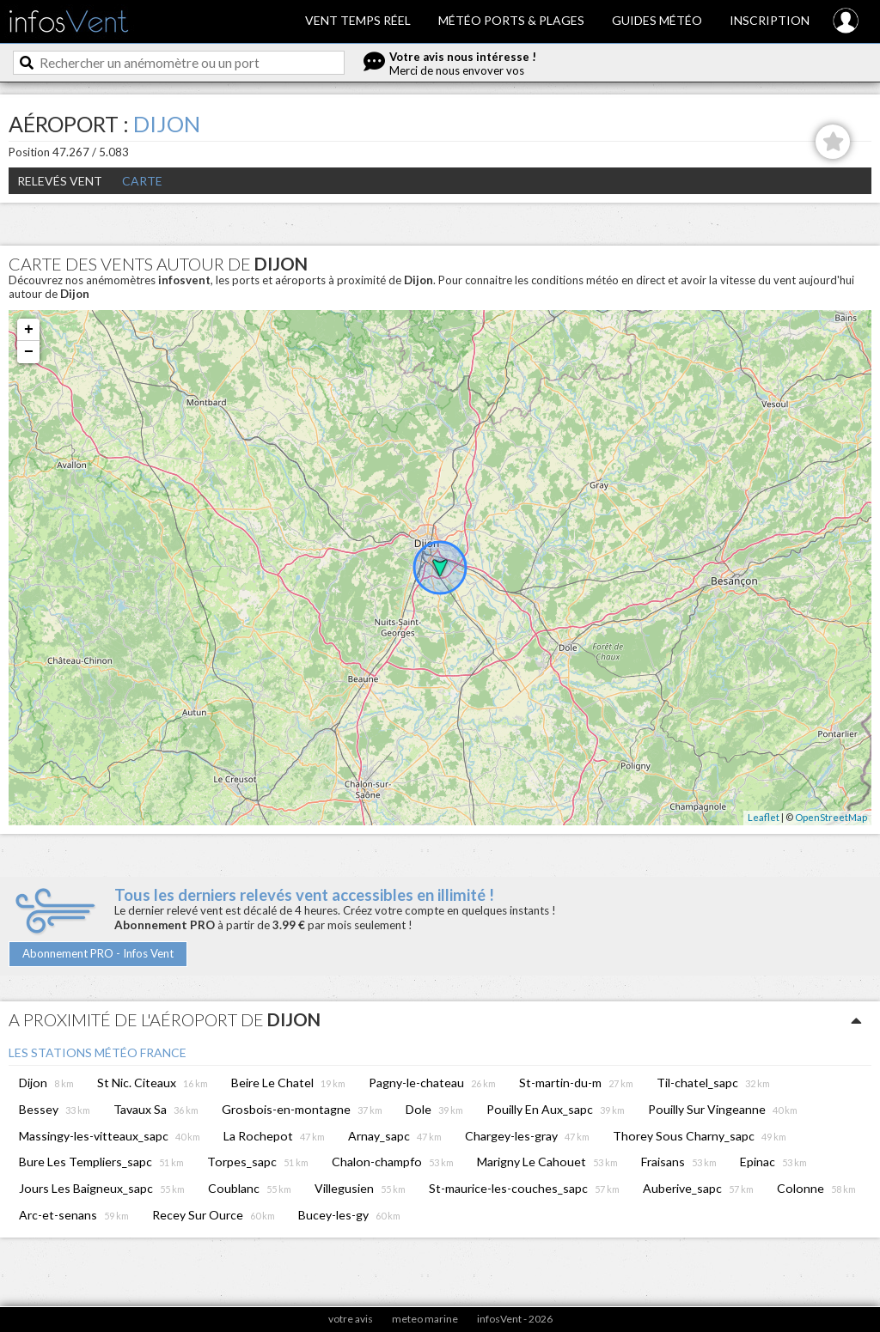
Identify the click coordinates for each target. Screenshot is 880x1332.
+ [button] (29, 329)
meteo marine (425, 1318)
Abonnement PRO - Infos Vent (98, 953)
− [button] (29, 352)
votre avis (350, 1318)
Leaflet (763, 817)
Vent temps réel (358, 20)
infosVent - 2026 (515, 1318)
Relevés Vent (59, 180)
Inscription (770, 20)
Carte (142, 180)
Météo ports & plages (511, 20)
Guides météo (657, 20)
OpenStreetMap (831, 817)
